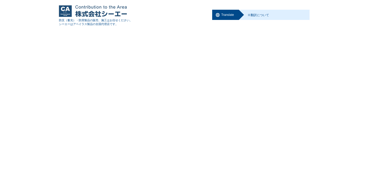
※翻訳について (258, 15)
